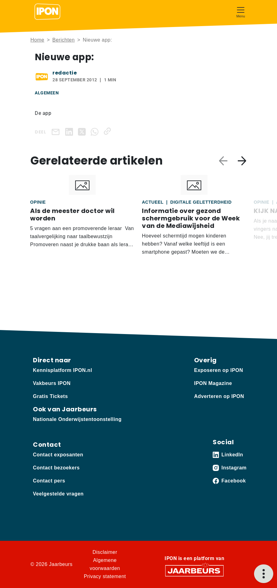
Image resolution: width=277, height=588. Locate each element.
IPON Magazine (213, 383)
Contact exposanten (58, 454)
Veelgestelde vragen (58, 493)
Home (37, 40)
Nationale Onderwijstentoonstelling (77, 419)
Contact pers (49, 480)
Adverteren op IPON (219, 396)
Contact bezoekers (56, 467)
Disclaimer (105, 552)
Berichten (63, 40)
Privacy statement (105, 576)
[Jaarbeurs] (194, 570)
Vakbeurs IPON (51, 383)
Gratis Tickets (50, 396)
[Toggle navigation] (241, 11)
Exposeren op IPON (218, 370)
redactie (64, 72)
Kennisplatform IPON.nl (62, 370)
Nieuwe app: (97, 40)
